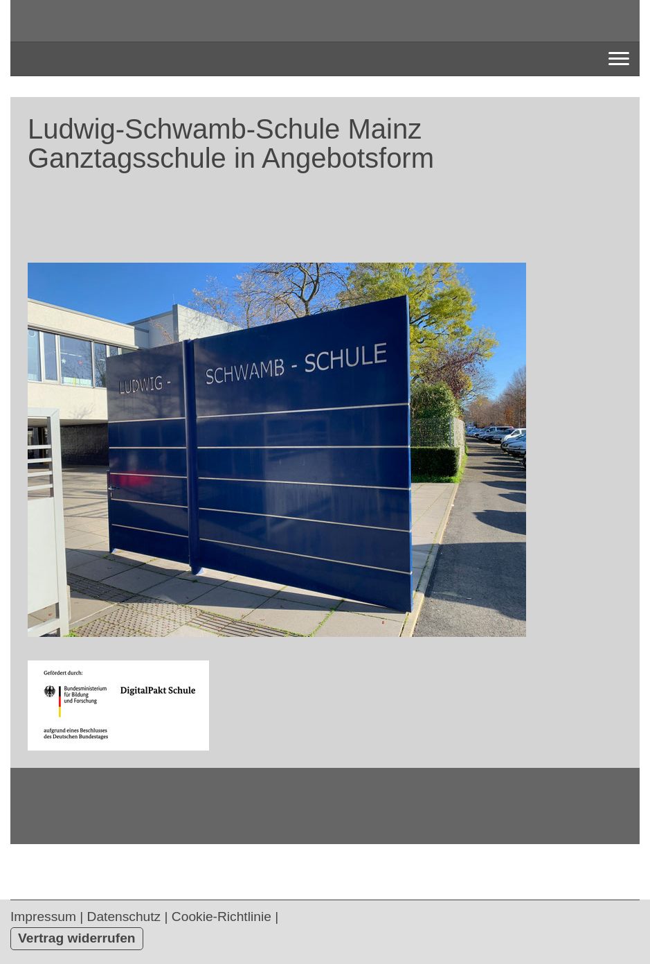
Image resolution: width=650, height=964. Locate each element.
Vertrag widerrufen (77, 938)
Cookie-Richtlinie (221, 916)
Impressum (43, 916)
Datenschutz (124, 916)
